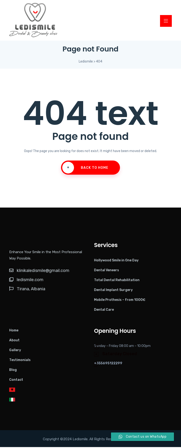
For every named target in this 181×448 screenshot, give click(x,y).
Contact (16, 381)
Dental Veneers (106, 271)
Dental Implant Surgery (113, 291)
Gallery (15, 351)
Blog (13, 371)
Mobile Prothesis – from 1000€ (119, 301)
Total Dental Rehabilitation (117, 281)
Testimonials (20, 361)
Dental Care (104, 311)
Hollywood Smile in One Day (116, 261)
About (14, 341)
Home (13, 331)
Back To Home (85, 169)
